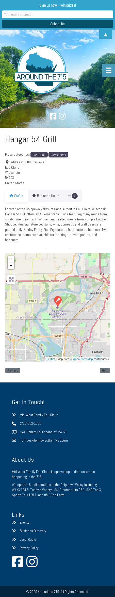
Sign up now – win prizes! (57, 5)
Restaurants (58, 155)
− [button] (11, 266)
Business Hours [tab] (48, 195)
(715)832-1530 (30, 423)
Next (105, 370)
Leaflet (50, 359)
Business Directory (33, 530)
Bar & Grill (39, 155)
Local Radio (28, 539)
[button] (79, 196)
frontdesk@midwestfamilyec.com (44, 440)
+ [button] (11, 259)
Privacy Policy (29, 548)
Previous (12, 370)
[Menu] (108, 70)
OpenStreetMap (83, 359)
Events (24, 522)
